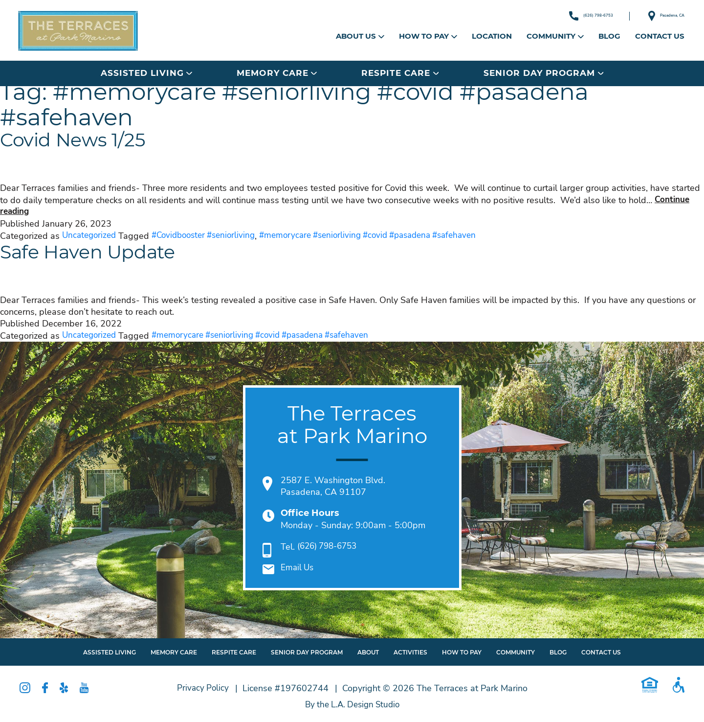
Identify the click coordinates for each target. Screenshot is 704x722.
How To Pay (462, 652)
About (368, 652)
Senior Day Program (543, 73)
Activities (410, 652)
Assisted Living (146, 73)
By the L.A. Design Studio (352, 705)
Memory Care (276, 73)
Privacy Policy (202, 688)
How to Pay (428, 36)
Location (492, 36)
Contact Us (659, 36)
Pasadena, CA (655, 16)
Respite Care (400, 73)
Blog (609, 36)
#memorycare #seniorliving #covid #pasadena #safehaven (386, 236)
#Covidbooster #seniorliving (210, 236)
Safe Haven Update (108, 254)
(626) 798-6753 (557, 16)
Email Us (298, 568)
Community (555, 36)
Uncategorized (90, 236)
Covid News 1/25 (89, 142)
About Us (360, 36)
